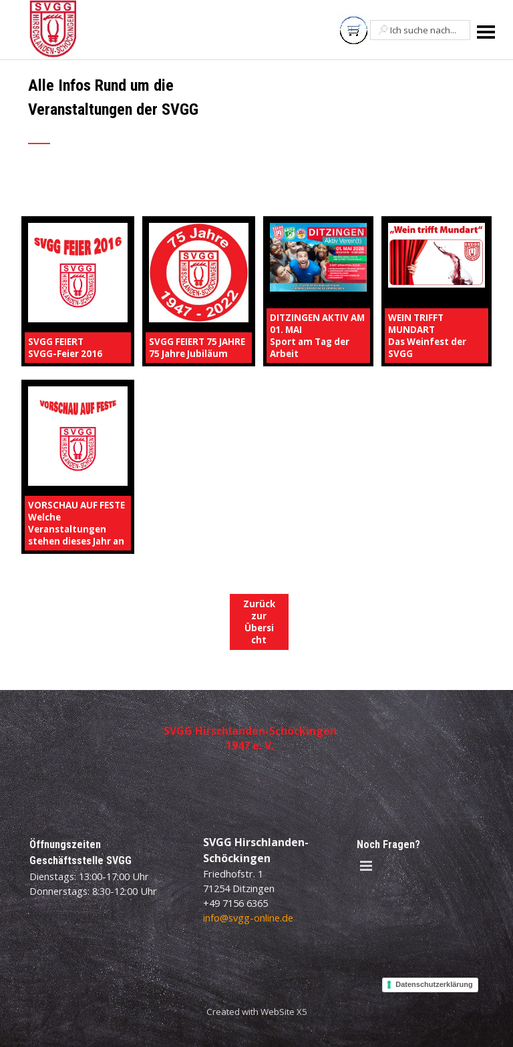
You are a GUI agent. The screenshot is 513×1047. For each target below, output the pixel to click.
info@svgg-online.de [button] (248, 917)
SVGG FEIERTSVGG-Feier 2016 (65, 348)
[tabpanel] (178, 118)
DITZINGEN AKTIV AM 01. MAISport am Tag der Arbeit (317, 336)
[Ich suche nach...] (420, 30)
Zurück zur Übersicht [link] (259, 622)
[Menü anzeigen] (486, 31)
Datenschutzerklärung (434, 984)
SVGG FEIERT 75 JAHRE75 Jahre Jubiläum (197, 348)
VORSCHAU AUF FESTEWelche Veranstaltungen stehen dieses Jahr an (76, 523)
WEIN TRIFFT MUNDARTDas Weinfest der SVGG (427, 336)
